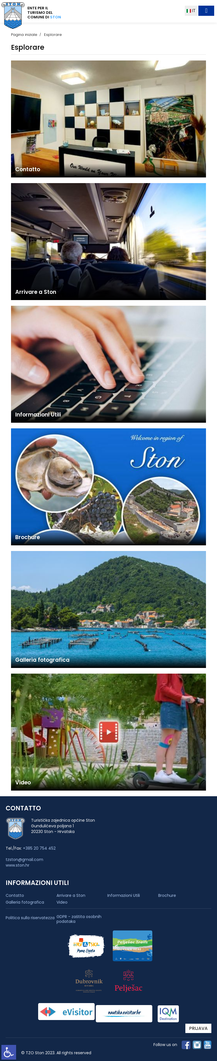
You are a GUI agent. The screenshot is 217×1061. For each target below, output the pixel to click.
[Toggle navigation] (206, 11)
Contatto (15, 895)
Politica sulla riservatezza (30, 917)
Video (62, 902)
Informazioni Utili (123, 895)
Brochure (167, 895)
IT (191, 10)
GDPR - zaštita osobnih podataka (79, 919)
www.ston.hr (17, 865)
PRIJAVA (198, 1028)
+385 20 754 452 (39, 848)
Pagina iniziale (24, 34)
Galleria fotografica (25, 902)
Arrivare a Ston (71, 895)
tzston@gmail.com (24, 859)
